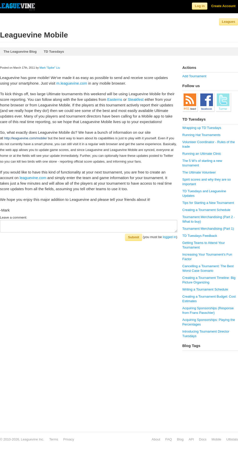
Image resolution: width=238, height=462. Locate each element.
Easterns (114, 99)
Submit (133, 237)
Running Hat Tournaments (201, 135)
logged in (169, 237)
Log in (200, 6)
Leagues (228, 22)
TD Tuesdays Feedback (199, 236)
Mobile (216, 439)
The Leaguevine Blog (20, 51)
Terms (53, 439)
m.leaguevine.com (71, 83)
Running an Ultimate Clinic (201, 154)
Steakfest (136, 99)
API (191, 439)
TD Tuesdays (54, 51)
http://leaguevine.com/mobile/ (25, 138)
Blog (180, 439)
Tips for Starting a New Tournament (208, 203)
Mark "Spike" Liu (49, 67)
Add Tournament (194, 76)
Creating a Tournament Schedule (206, 210)
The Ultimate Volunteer (199, 172)
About (156, 439)
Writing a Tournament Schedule (205, 289)
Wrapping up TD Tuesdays (201, 128)
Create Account (223, 6)
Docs (203, 439)
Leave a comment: (13, 217)
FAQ (168, 439)
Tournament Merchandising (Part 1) (208, 228)
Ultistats (232, 439)
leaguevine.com (33, 178)
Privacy (68, 439)
